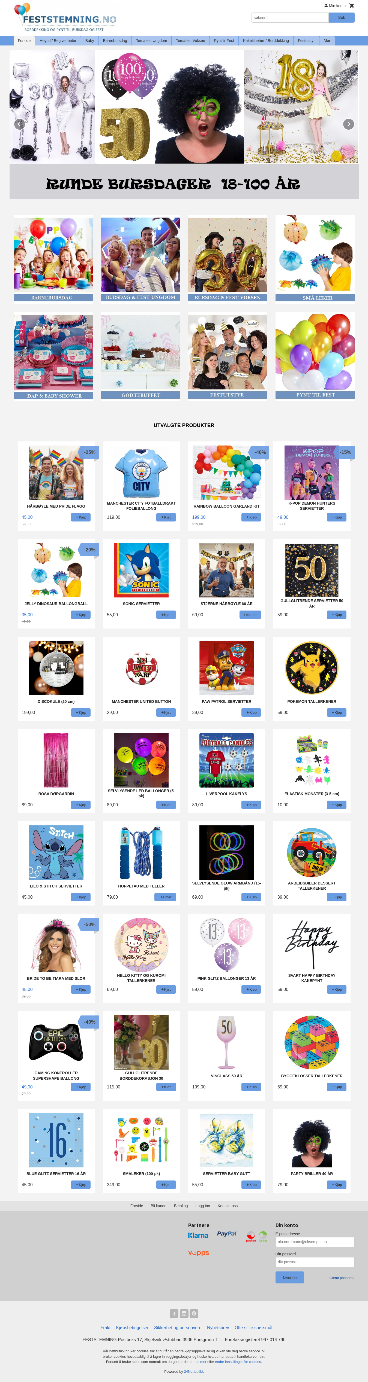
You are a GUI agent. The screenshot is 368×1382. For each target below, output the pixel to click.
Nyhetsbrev (218, 1327)
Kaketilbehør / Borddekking (266, 40)
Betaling (181, 1206)
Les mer (201, 1362)
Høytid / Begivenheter (58, 40)
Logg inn (202, 1206)
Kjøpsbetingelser (132, 1327)
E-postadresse (288, 1234)
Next (354, 123)
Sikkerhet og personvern (177, 1327)
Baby (89, 40)
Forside (24, 40)
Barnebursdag (115, 40)
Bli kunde (158, 1206)
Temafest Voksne (190, 40)
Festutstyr (306, 40)
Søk (341, 17)
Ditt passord (286, 1254)
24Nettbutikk (194, 1371)
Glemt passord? (342, 1278)
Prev (25, 123)
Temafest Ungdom (151, 40)
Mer (327, 40)
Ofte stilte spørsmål (253, 1327)
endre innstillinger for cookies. (238, 1362)
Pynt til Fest (224, 40)
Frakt (105, 1327)
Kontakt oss (228, 1206)
